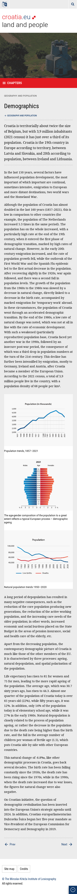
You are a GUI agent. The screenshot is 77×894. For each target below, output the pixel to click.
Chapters (14, 83)
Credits (24, 869)
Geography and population (22, 115)
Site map (9, 869)
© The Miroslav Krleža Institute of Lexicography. (29, 879)
